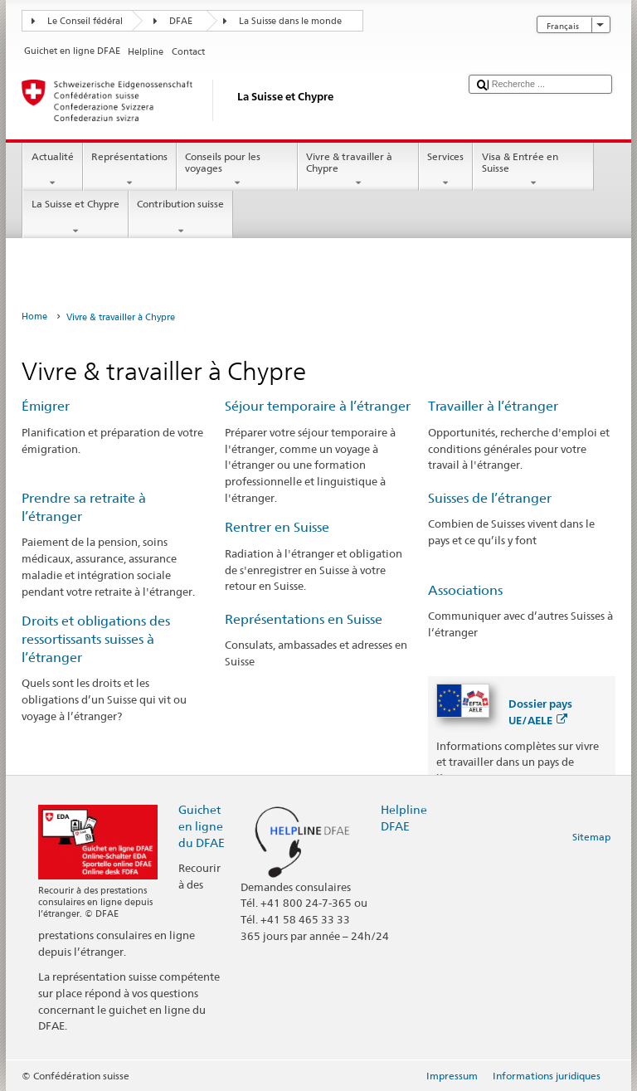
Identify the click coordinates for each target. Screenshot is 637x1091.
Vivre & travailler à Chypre (358, 170)
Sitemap (591, 836)
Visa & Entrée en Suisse (533, 170)
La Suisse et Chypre (75, 217)
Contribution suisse (180, 217)
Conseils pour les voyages (237, 170)
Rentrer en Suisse (277, 527)
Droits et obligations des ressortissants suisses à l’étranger (96, 639)
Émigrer (46, 406)
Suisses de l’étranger (490, 498)
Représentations (130, 170)
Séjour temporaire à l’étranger (318, 406)
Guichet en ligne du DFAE (201, 826)
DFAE (180, 21)
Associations (465, 590)
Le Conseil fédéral (85, 21)
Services (446, 170)
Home (34, 316)
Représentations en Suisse (303, 619)
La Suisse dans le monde (290, 21)
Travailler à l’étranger (493, 406)
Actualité (52, 170)
